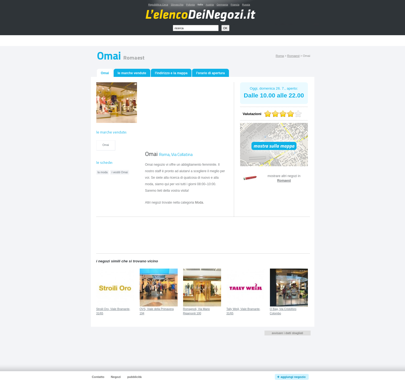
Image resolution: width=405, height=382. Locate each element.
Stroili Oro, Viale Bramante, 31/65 (113, 311)
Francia (235, 4)
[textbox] (196, 28)
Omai (105, 144)
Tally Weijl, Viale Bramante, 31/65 (244, 311)
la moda (103, 172)
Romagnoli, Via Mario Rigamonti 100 (196, 311)
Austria (210, 4)
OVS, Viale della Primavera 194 (157, 311)
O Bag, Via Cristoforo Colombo (283, 311)
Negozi (116, 376)
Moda (199, 202)
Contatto (98, 376)
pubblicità (134, 376)
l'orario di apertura (210, 73)
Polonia (190, 4)
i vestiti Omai (119, 172)
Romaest (293, 55)
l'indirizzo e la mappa (171, 73)
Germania (222, 4)
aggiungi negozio (293, 376)
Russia (246, 4)
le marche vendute (132, 73)
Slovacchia (177, 4)
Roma (280, 55)
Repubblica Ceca (158, 4)
